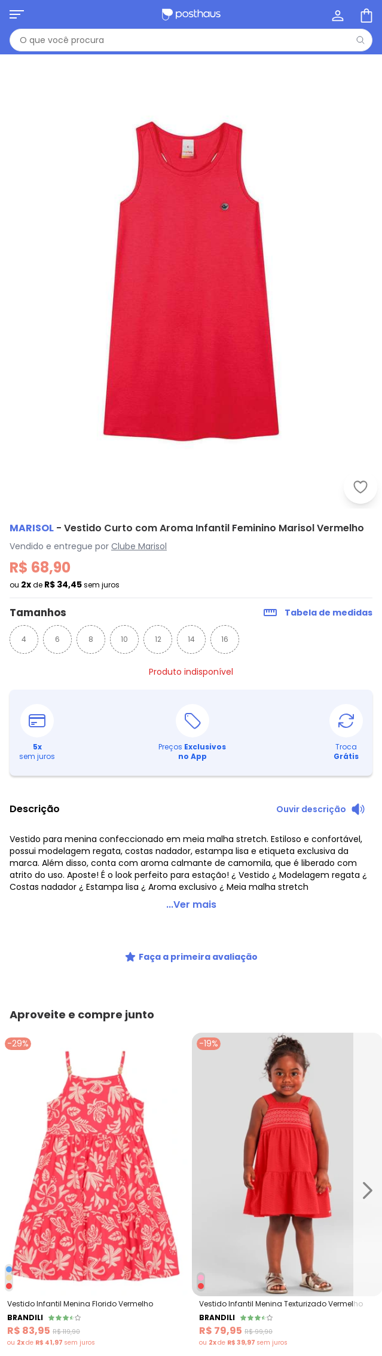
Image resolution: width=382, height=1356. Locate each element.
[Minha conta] (336, 14)
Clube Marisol (139, 546)
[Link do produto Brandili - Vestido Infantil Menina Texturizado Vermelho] (287, 1190)
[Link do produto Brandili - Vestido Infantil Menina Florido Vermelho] (95, 1190)
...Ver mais (191, 904)
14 (191, 639)
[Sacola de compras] (365, 14)
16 (224, 639)
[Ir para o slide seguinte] (367, 1190)
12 (158, 639)
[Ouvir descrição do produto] (320, 809)
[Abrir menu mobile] (17, 14)
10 (124, 639)
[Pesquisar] (360, 40)
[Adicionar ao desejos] (360, 487)
